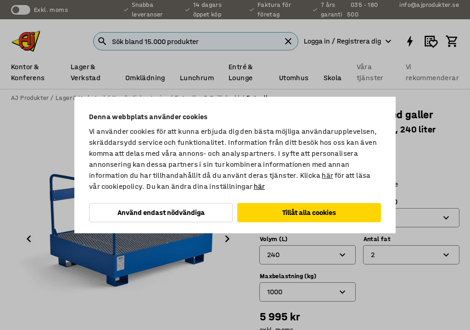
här (327, 175)
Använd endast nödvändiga (161, 212)
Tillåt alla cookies (309, 212)
